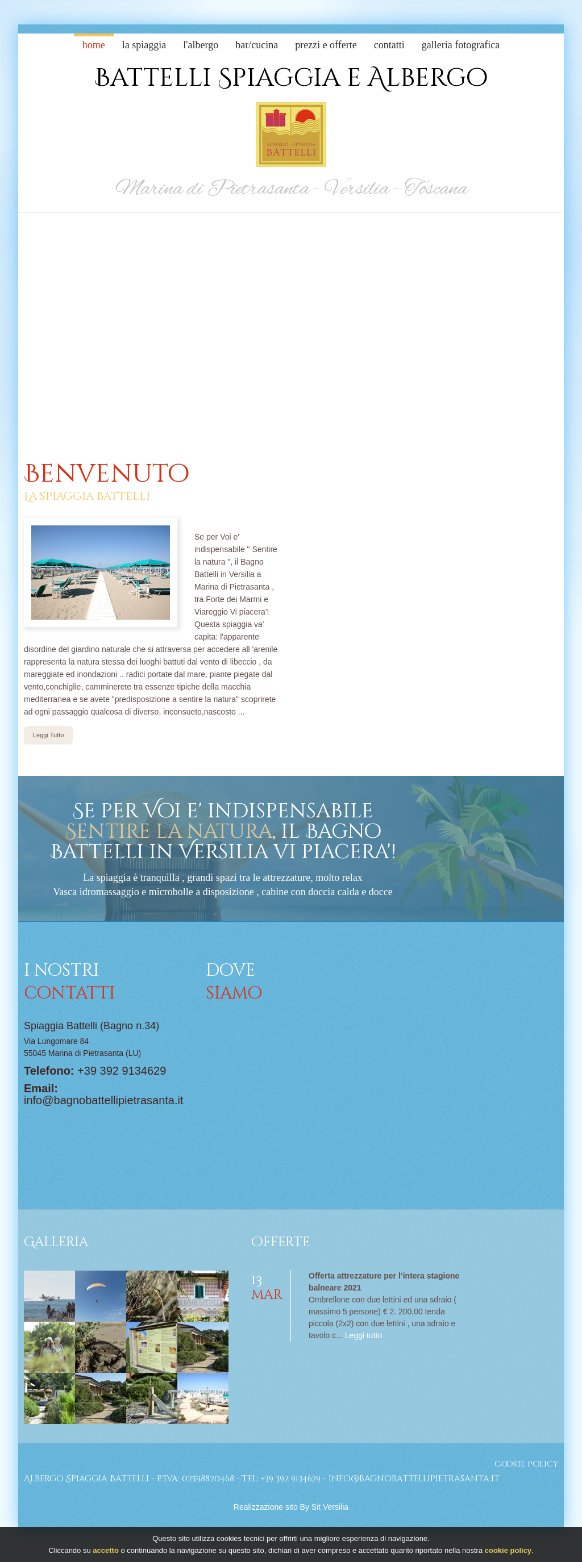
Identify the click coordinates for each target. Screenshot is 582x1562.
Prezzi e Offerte (326, 45)
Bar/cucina (256, 45)
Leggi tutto (363, 1335)
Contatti (389, 45)
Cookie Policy (526, 1464)
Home (93, 45)
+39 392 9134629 (121, 1070)
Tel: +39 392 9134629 (281, 1479)
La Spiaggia (144, 45)
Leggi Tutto (48, 735)
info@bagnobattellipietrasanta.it (104, 1100)
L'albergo (200, 45)
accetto (106, 1550)
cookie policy (508, 1550)
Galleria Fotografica (461, 45)
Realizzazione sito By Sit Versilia (291, 1506)
